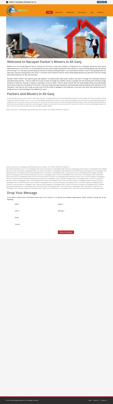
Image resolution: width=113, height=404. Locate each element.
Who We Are (59, 12)
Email (17, 211)
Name (17, 204)
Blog (92, 12)
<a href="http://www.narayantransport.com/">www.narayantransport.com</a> (56, 137)
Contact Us (100, 12)
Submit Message (66, 232)
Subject (61, 204)
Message (61, 211)
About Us (96, 400)
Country (17, 224)
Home (49, 12)
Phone (17, 217)
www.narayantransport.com (19, 400)
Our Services (82, 12)
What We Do (70, 12)
